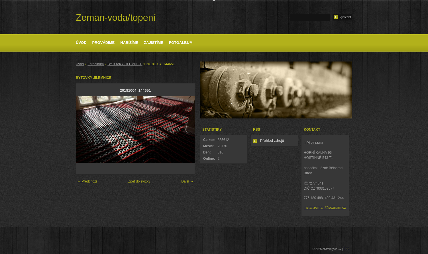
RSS (346, 249)
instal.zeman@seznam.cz (325, 207)
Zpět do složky (139, 181)
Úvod (81, 42)
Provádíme (103, 42)
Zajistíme (153, 42)
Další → (187, 181)
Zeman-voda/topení (116, 18)
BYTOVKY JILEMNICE (124, 64)
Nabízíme (129, 42)
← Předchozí (87, 181)
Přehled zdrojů (272, 140)
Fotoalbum (181, 42)
